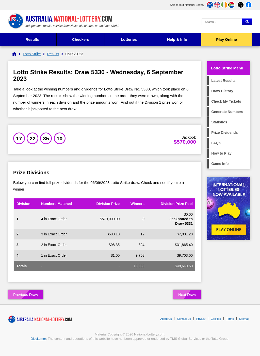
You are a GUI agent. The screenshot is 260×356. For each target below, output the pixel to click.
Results (32, 39)
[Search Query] (222, 21)
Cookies (216, 318)
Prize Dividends (224, 132)
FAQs (216, 143)
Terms (230, 318)
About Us (166, 318)
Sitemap (244, 318)
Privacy (200, 318)
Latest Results (223, 81)
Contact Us (184, 318)
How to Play (221, 153)
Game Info (220, 164)
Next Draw (187, 294)
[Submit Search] (247, 21)
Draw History (222, 91)
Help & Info (177, 39)
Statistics (219, 122)
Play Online (226, 39)
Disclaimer (38, 339)
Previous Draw (25, 294)
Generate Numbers (227, 112)
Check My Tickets (226, 101)
